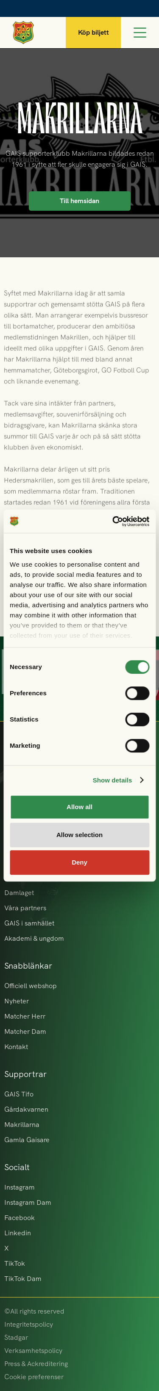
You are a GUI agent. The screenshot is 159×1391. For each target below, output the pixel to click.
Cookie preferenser (34, 1376)
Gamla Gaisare (27, 1139)
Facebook (19, 1217)
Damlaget (19, 892)
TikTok (14, 1263)
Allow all (79, 806)
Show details (112, 780)
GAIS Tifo (18, 1094)
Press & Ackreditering (36, 1363)
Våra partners (25, 907)
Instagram (19, 1187)
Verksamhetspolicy (33, 1350)
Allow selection (79, 834)
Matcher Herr (24, 1016)
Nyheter (16, 1001)
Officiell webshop (30, 985)
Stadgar (16, 1337)
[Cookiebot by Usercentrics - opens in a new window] (113, 521)
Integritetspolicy (28, 1324)
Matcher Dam (25, 1031)
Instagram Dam (27, 1202)
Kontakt (16, 1046)
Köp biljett (93, 32)
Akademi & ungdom (34, 938)
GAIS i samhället (29, 923)
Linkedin (17, 1232)
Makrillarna (21, 1124)
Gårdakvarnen (26, 1109)
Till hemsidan (79, 200)
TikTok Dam (23, 1278)
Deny (79, 862)
